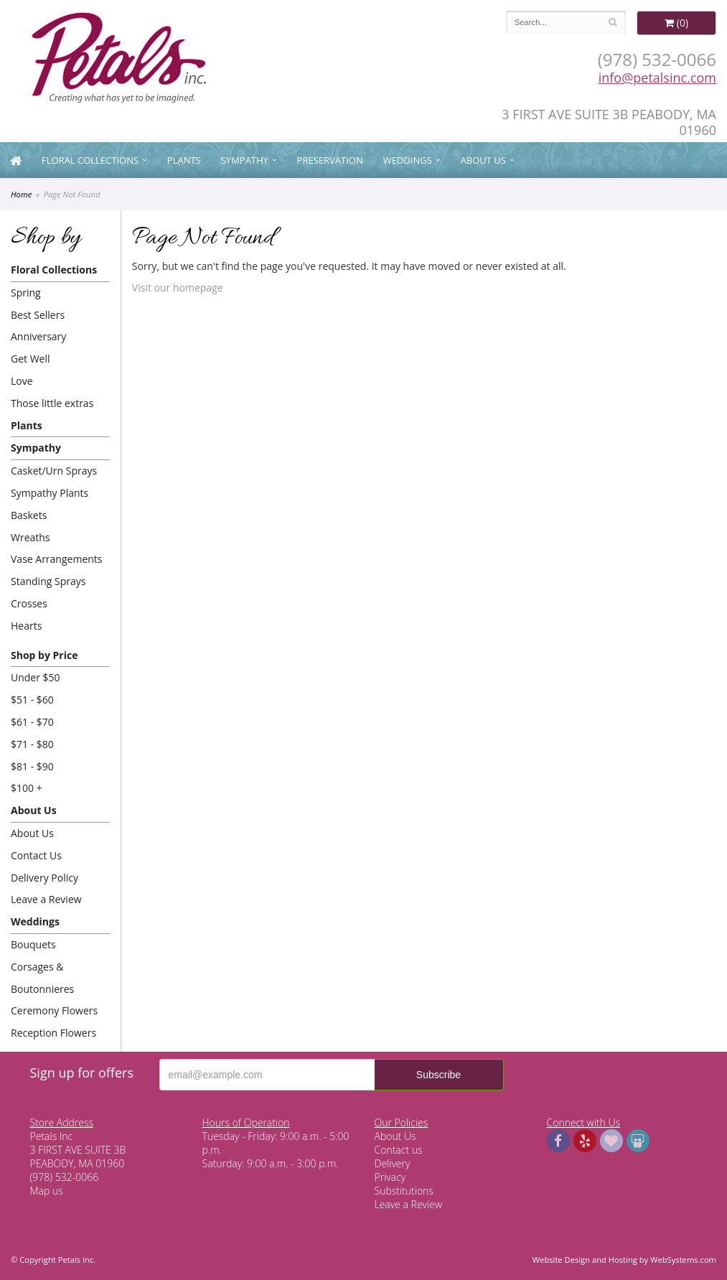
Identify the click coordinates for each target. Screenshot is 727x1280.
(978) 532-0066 (657, 59)
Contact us (399, 1150)
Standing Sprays (48, 581)
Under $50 (35, 677)
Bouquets (33, 944)
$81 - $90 (32, 766)
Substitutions (404, 1190)
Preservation (330, 160)
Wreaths (30, 537)
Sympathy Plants (49, 493)
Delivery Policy (44, 877)
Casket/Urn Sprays (54, 470)
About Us (483, 160)
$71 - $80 (32, 744)
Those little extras (52, 403)
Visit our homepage (177, 287)
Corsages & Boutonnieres (42, 978)
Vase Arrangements (57, 559)
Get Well (30, 358)
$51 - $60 (32, 699)
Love (22, 381)
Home (21, 194)
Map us (46, 1190)
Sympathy (244, 160)
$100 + (26, 788)
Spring (26, 292)
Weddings (407, 160)
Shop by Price (44, 655)
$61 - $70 (32, 722)
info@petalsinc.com (657, 77)
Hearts (26, 625)
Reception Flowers (53, 1033)
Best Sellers (38, 315)
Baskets (29, 515)
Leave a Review (46, 899)
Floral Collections (90, 160)
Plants (184, 160)
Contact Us (36, 855)
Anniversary (38, 336)
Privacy (390, 1177)
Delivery (393, 1163)
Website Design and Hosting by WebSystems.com (624, 1259)
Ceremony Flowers (54, 1010)
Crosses (29, 603)
